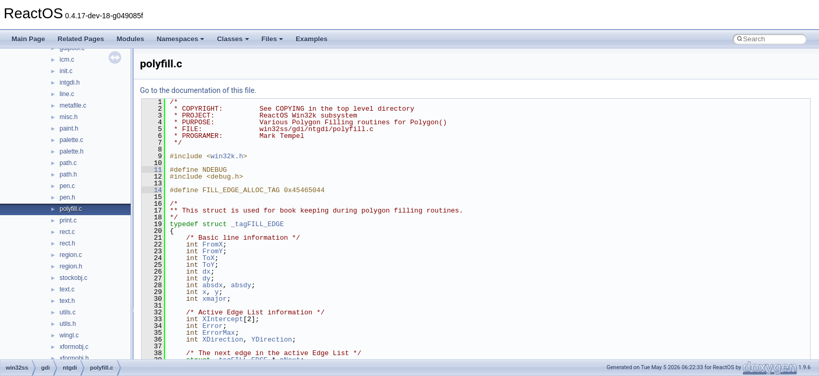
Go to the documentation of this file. (198, 90)
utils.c (68, 312)
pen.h (67, 197)
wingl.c (69, 335)
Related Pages (80, 39)
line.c (67, 94)
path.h (68, 174)
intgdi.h (70, 82)
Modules (130, 39)
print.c (68, 220)
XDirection (222, 339)
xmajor (214, 298)
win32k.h (226, 156)
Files (273, 39)
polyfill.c (71, 209)
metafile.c (73, 105)
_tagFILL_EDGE (257, 224)
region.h (71, 266)
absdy (241, 285)
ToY (208, 264)
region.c (71, 254)
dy (206, 278)
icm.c (67, 59)
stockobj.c (73, 277)
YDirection (271, 339)
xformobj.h (74, 358)
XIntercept (222, 319)
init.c (66, 71)
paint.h (69, 128)
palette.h (72, 151)
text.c (67, 289)
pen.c (67, 186)
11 (152, 169)
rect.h (67, 243)
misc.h (69, 117)
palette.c (71, 140)
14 (152, 190)
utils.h (68, 323)
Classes (233, 39)
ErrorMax (218, 332)
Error (212, 326)
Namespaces (181, 39)
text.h (67, 300)
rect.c (67, 232)
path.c (68, 163)
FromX (212, 244)
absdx (212, 285)
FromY (212, 251)
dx (206, 271)
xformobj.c (74, 346)
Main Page (28, 39)
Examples (311, 39)
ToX (208, 258)
